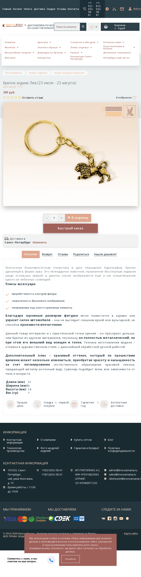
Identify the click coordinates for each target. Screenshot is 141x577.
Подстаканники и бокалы (114, 47)
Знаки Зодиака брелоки (69, 72)
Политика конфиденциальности (121, 449)
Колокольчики (112, 42)
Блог (111, 439)
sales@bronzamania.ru (122, 474)
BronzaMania (14, 72)
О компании (48, 439)
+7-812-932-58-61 (98, 8)
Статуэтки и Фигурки (82, 42)
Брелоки (43, 42)
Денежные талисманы (117, 52)
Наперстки (44, 57)
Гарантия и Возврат (86, 448)
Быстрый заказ (70, 228)
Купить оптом (83, 439)
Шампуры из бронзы (50, 52)
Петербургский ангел (116, 57)
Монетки (10, 47)
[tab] (47, 254)
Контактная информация (15, 441)
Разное (74, 52)
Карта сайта (131, 533)
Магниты (10, 57)
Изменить (40, 242)
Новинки (10, 42)
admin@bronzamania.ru (123, 470)
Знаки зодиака (79, 47)
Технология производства (15, 449)
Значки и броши (48, 47)
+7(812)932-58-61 (52, 474)
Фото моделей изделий (50, 449)
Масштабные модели (18, 52)
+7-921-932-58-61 (90, 8)
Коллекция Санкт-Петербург (81, 57)
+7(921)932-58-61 (52, 470)
